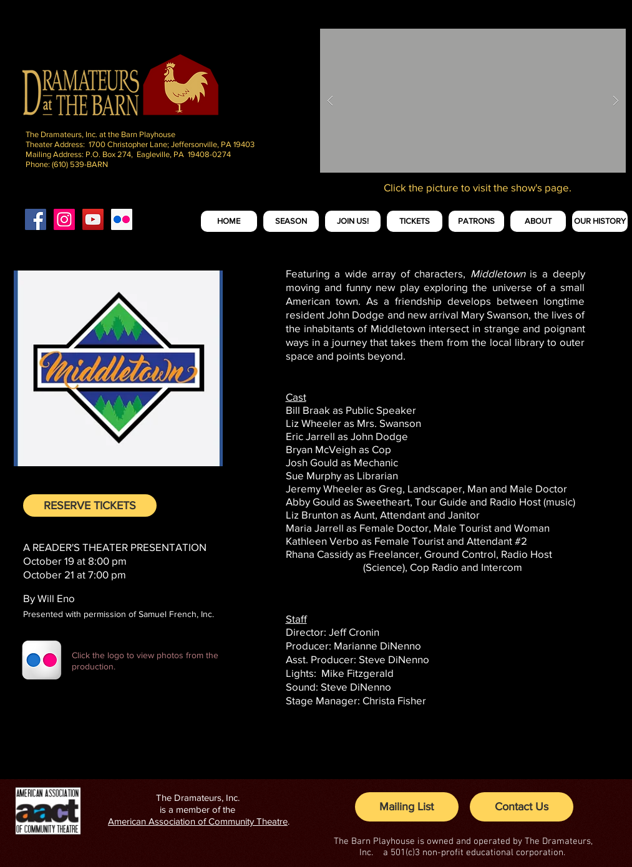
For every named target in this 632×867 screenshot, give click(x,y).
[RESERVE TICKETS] (90, 505)
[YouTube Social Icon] (93, 219)
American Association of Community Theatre (198, 821)
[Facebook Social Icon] (35, 219)
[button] (473, 101)
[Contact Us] (521, 806)
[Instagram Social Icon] (64, 219)
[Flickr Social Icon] (121, 219)
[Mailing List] (407, 806)
